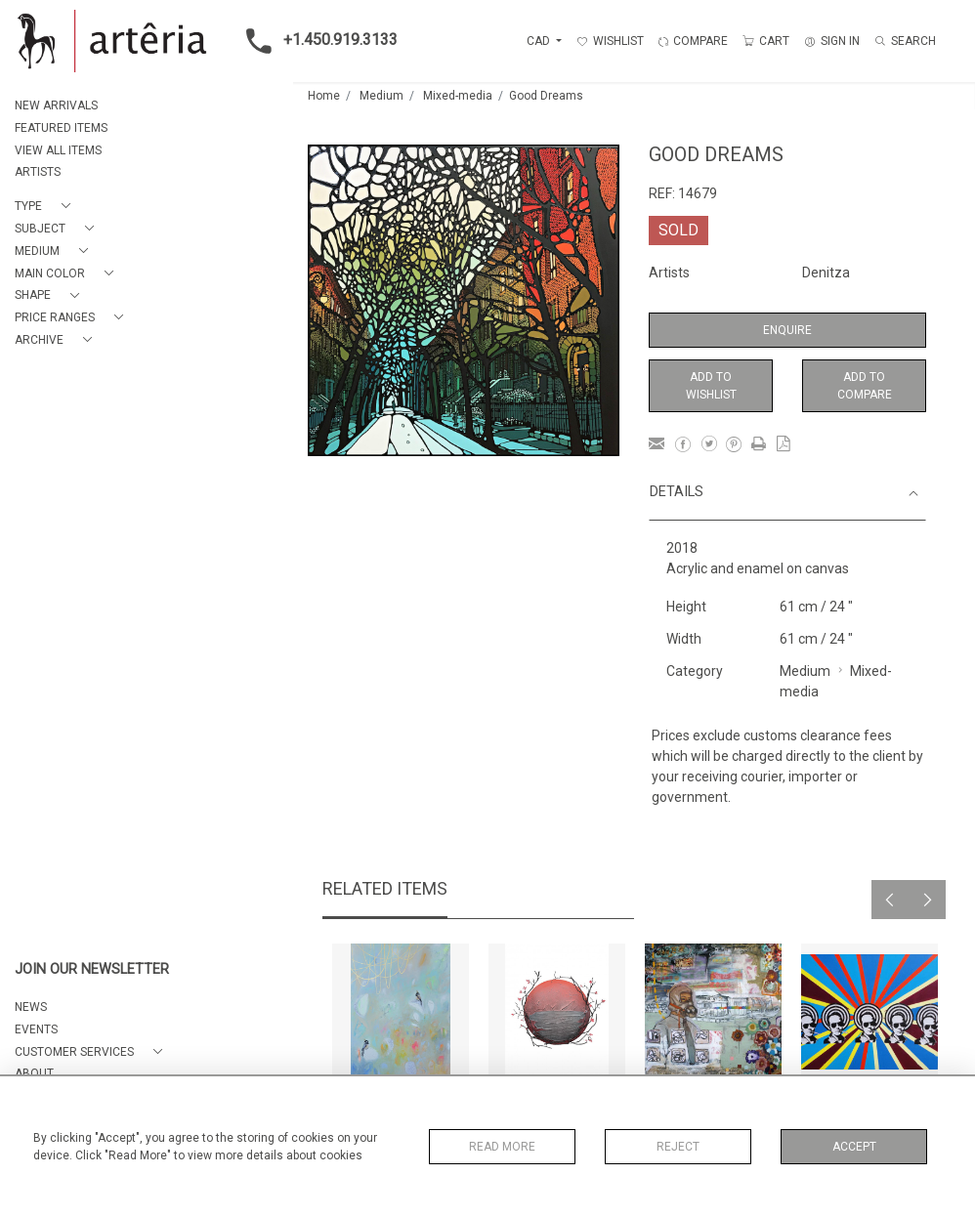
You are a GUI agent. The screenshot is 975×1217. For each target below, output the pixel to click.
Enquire (787, 330)
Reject (678, 1147)
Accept (854, 1147)
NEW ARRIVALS (56, 105)
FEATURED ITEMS (61, 128)
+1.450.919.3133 (316, 41)
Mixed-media (457, 96)
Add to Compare (864, 385)
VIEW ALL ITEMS (58, 150)
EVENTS (36, 1029)
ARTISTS (38, 172)
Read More (502, 1147)
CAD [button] (540, 41)
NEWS (31, 1007)
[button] (46, 206)
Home (324, 96)
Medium (381, 96)
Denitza (826, 272)
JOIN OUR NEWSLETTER (92, 969)
